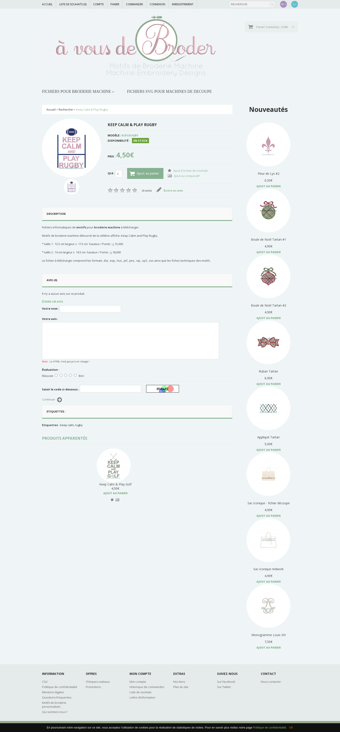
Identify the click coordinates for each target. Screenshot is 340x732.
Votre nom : (50, 308)
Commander (134, 4)
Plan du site (180, 687)
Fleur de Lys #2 (268, 173)
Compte (98, 4)
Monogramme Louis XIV (268, 635)
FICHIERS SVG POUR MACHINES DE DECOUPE (169, 91)
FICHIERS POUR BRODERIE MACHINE (76, 91)
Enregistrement (182, 4)
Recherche (66, 109)
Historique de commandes (147, 687)
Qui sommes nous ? (54, 712)
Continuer (52, 400)
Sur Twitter (224, 687)
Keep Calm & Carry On (115, 484)
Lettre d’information (142, 697)
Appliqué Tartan (268, 437)
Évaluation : (50, 370)
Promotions (93, 687)
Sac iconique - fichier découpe (268, 503)
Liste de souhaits (140, 692)
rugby (79, 425)
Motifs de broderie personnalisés (54, 705)
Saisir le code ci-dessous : (60, 389)
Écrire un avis (170, 190)
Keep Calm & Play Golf (159, 484)
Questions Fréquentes (56, 697)
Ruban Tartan (268, 371)
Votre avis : (50, 319)
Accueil (47, 4)
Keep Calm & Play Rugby (92, 109)
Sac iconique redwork (268, 569)
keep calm (67, 425)
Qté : (115, 173)
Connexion (157, 4)
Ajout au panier (144, 173)
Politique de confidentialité (269, 727)
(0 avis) (147, 190)
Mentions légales (53, 692)
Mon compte (138, 682)
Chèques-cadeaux (98, 682)
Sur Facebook (226, 682)
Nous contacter (271, 682)
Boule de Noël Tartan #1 (268, 239)
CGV (45, 682)
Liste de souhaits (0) (72, 4)
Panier (114, 4)
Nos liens (179, 682)
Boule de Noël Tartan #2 (268, 305)
